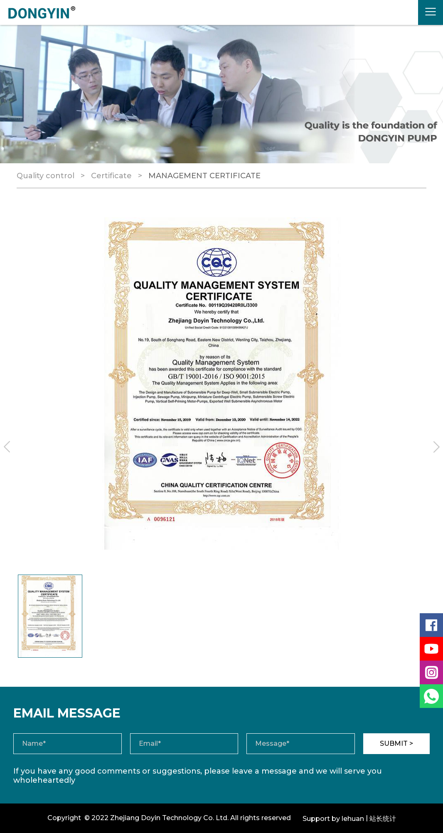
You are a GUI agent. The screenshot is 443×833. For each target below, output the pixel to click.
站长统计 (382, 819)
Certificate (111, 175)
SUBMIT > (396, 743)
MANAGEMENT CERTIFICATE (204, 175)
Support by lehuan (333, 819)
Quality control (45, 175)
